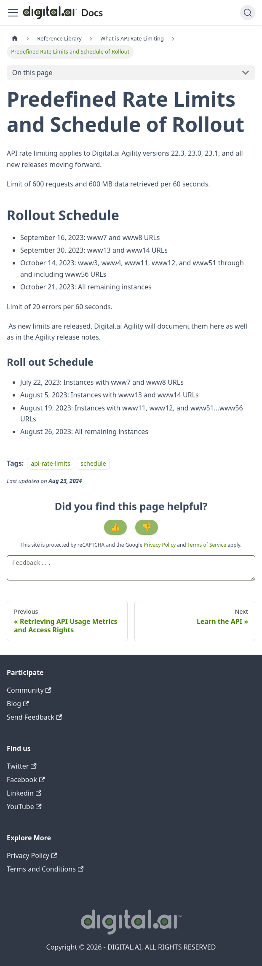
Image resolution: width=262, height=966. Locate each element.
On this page (32, 72)
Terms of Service (206, 544)
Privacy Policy (160, 544)
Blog (18, 703)
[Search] (247, 12)
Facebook (26, 779)
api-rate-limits (50, 463)
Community (29, 690)
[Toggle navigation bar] (13, 12)
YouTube (24, 806)
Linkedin (24, 793)
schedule (93, 463)
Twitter (22, 766)
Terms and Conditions (45, 869)
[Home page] (15, 38)
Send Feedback (34, 717)
